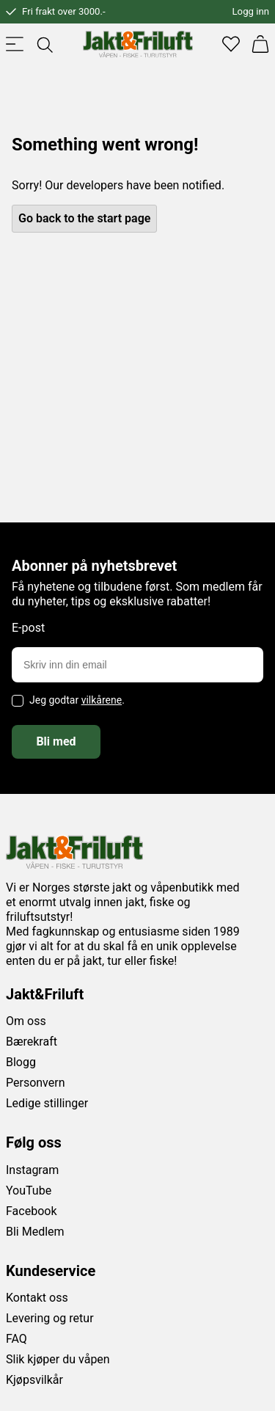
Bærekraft (31, 1042)
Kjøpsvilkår (34, 1380)
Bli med (56, 741)
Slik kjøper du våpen (58, 1359)
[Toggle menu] (14, 44)
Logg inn (250, 11)
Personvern (35, 1083)
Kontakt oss (37, 1298)
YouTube (28, 1190)
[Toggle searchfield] (44, 44)
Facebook (31, 1211)
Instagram (32, 1170)
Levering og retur (50, 1318)
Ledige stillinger (47, 1103)
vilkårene (101, 700)
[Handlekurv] (260, 44)
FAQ (16, 1339)
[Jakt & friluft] (138, 44)
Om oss (26, 1021)
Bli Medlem (35, 1232)
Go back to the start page (84, 218)
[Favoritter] (231, 44)
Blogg (21, 1062)
